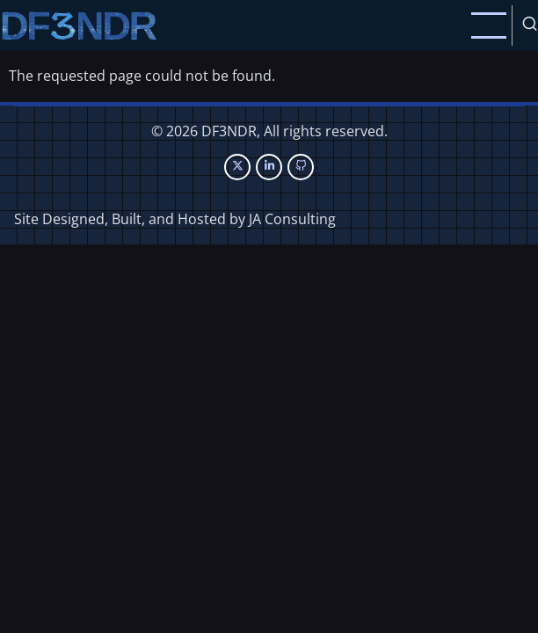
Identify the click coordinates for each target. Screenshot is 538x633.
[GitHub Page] (300, 167)
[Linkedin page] (269, 167)
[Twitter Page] (237, 167)
